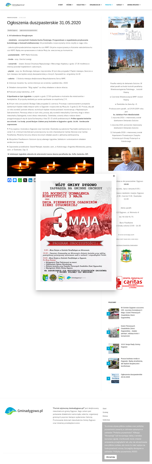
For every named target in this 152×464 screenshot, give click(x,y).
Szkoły (120, 5)
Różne (69, 5)
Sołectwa (81, 5)
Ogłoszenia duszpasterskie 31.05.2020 (44, 22)
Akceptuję (110, 457)
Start (60, 5)
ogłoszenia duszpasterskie (28, 30)
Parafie (109, 5)
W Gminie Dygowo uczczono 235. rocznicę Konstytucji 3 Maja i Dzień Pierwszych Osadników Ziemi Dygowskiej (132, 313)
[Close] (113, 176)
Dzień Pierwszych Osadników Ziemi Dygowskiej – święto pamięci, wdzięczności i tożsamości (130, 331)
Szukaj (105, 412)
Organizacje (96, 5)
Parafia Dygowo (12, 30)
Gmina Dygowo (133, 5)
